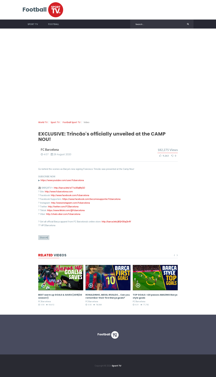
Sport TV (33, 24)
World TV (43, 122)
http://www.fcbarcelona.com (59, 191)
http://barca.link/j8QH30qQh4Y (116, 221)
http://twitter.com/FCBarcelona (63, 206)
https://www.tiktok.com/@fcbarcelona (66, 210)
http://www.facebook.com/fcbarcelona (70, 195)
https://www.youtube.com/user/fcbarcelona (62, 180)
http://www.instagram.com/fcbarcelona (70, 202)
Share (44, 237)
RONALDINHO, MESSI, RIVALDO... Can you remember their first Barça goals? (108, 296)
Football (53, 24)
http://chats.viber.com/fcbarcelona (63, 214)
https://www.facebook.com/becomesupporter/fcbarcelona (91, 199)
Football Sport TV (71, 122)
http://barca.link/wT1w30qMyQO (69, 187)
